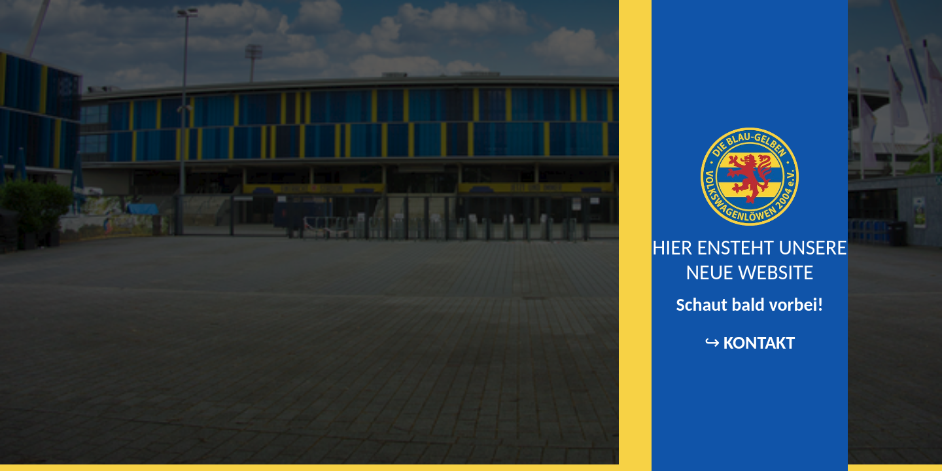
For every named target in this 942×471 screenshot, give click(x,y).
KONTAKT (759, 342)
